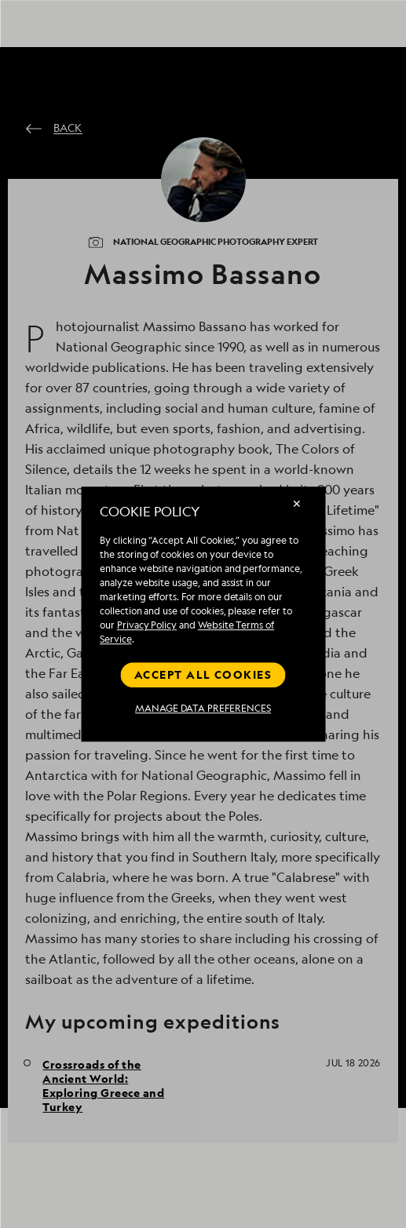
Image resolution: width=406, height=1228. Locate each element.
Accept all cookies (203, 674)
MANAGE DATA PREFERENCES (203, 708)
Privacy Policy (147, 625)
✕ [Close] (297, 503)
